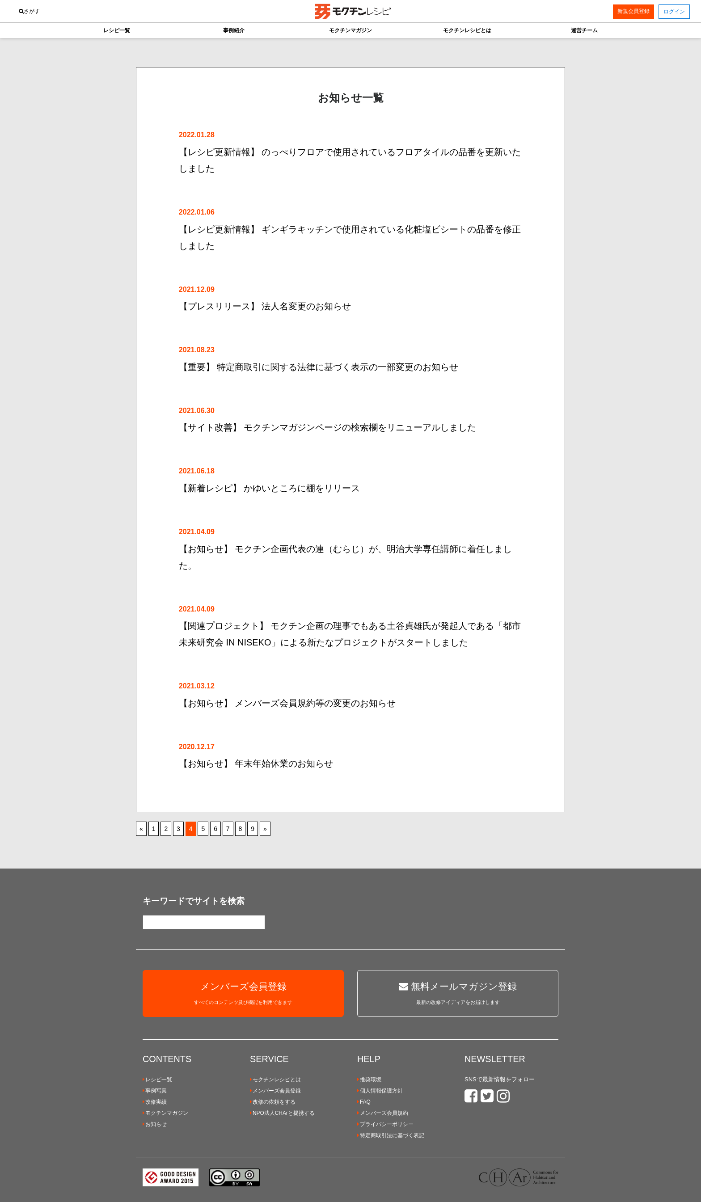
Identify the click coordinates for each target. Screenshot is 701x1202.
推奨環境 (369, 1079)
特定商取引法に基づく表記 (390, 1135)
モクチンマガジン (165, 1113)
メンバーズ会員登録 (275, 1091)
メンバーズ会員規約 (382, 1113)
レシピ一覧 (157, 1079)
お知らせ (155, 1124)
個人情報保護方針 (380, 1091)
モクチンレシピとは (275, 1079)
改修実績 (155, 1102)
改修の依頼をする (273, 1102)
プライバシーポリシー (385, 1124)
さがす (29, 11)
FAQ (364, 1102)
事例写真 (155, 1091)
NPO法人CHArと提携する (282, 1113)
